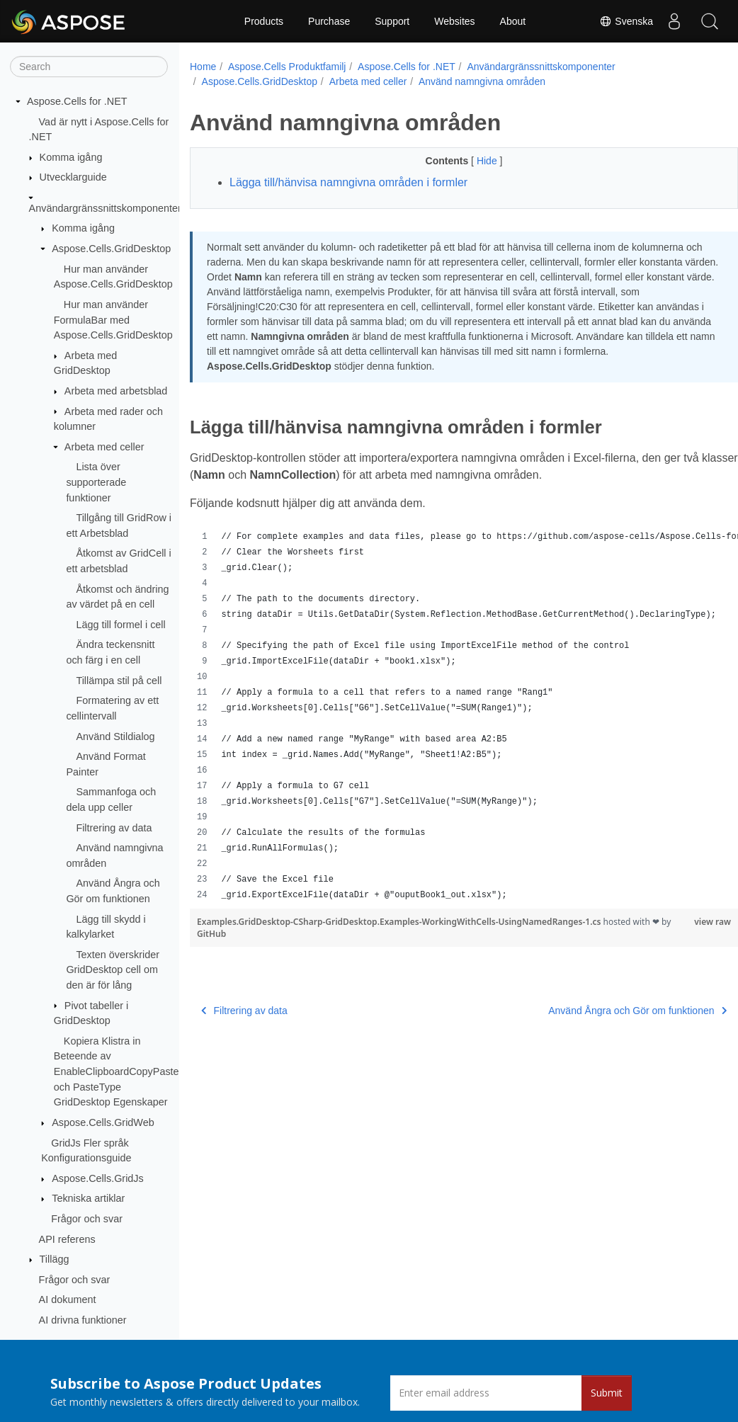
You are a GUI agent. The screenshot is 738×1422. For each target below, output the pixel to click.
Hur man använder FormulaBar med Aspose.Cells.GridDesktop (113, 320)
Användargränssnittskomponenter (105, 208)
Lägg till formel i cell (120, 624)
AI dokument (67, 1299)
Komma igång (71, 157)
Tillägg (54, 1259)
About (513, 21)
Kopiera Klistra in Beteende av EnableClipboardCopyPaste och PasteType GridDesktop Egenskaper (116, 1071)
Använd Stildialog (115, 736)
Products (263, 21)
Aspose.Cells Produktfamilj (287, 66)
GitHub (232, 934)
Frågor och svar (87, 1218)
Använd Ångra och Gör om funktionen (599, 1010)
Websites (454, 21)
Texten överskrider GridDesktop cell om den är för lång (112, 970)
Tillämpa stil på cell (118, 680)
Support (392, 21)
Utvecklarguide (73, 177)
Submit (607, 1392)
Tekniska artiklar (88, 1198)
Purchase (329, 21)
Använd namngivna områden (482, 81)
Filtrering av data (114, 828)
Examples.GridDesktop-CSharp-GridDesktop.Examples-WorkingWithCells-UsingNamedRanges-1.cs (400, 922)
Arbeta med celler (104, 447)
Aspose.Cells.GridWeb (103, 1122)
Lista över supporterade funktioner (96, 482)
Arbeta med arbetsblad (116, 391)
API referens (67, 1239)
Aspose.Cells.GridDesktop (111, 248)
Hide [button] (469, 160)
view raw (674, 922)
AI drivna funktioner (83, 1320)
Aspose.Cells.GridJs (98, 1178)
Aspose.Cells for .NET (77, 101)
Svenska (626, 21)
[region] (445, 716)
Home (203, 66)
